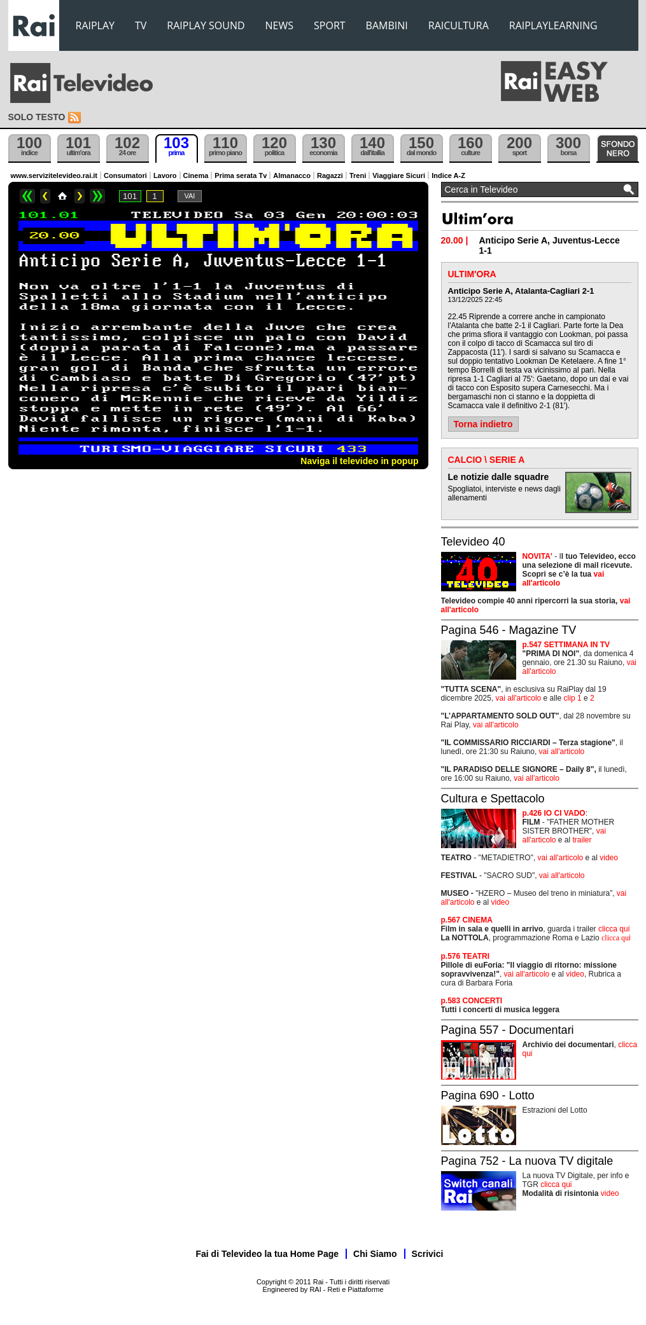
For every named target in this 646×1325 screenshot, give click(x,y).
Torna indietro (483, 424)
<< (27, 196)
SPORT (330, 25)
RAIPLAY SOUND (205, 25)
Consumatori (125, 175)
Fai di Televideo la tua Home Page (267, 1254)
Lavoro (165, 175)
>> (97, 196)
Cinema (196, 175)
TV (140, 25)
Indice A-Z (448, 175)
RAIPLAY (95, 25)
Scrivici (428, 1254)
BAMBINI (387, 25)
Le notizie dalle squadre (498, 477)
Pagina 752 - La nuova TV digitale (527, 1161)
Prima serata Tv (240, 175)
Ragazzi (330, 175)
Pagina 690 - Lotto (488, 1095)
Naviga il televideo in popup (359, 461)
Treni (357, 175)
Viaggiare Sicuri (398, 175)
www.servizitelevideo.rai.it (54, 175)
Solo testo (37, 117)
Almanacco (292, 175)
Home (62, 196)
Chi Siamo (375, 1254)
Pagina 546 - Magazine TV (509, 630)
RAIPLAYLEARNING (553, 25)
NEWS (279, 25)
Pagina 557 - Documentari (507, 1030)
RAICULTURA (458, 25)
